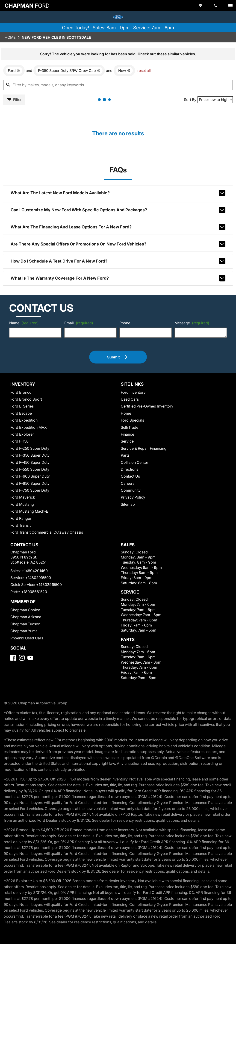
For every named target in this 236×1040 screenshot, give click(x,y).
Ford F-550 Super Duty (29, 469)
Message (191, 323)
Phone (124, 323)
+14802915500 (38, 577)
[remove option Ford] (14, 70)
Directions (129, 469)
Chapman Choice (25, 610)
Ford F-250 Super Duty (29, 448)
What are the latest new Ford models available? (118, 193)
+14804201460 (35, 570)
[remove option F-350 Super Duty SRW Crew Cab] (69, 70)
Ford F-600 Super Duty (30, 476)
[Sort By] (215, 99)
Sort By (190, 99)
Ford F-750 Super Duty (29, 490)
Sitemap (128, 504)
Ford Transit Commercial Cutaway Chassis (46, 532)
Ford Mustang (22, 504)
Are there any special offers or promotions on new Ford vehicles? (118, 244)
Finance (127, 434)
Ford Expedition (24, 420)
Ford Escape (21, 413)
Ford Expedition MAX (28, 427)
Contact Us (130, 476)
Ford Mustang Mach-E (29, 511)
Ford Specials (132, 420)
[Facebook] (13, 658)
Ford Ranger (20, 518)
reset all (144, 70)
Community (131, 490)
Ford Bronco (21, 392)
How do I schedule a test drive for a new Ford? (118, 261)
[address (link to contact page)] (200, 5)
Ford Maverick (22, 497)
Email (78, 323)
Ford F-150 (19, 441)
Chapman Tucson (25, 624)
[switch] (230, 5)
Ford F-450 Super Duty (30, 462)
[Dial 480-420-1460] (215, 5)
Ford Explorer (22, 434)
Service (127, 441)
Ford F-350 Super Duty (30, 455)
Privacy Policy (133, 497)
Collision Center (134, 462)
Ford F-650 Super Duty (30, 483)
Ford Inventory (133, 392)
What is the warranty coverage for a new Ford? (118, 278)
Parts (125, 455)
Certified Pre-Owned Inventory (147, 406)
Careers (127, 483)
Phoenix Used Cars (26, 638)
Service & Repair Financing (143, 448)
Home (10, 37)
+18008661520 (34, 591)
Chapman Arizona (25, 617)
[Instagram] (22, 658)
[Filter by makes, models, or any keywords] (118, 85)
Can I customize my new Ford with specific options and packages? (118, 210)
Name (24, 323)
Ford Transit (20, 525)
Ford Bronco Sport (26, 399)
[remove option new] (124, 70)
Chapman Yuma (24, 631)
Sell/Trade (129, 427)
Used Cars (130, 399)
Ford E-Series (22, 406)
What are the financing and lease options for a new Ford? (118, 227)
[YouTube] (30, 658)
